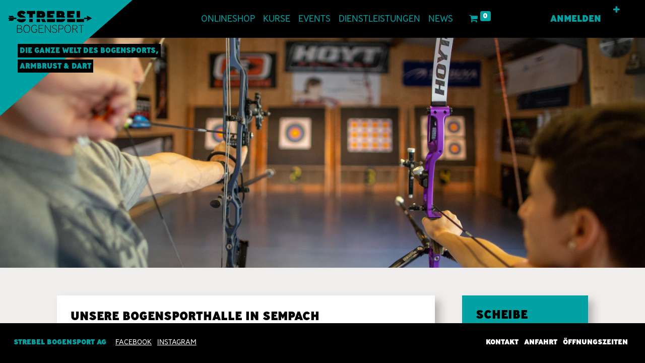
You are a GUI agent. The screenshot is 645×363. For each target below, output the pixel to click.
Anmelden (575, 18)
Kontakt (502, 341)
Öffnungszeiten (595, 341)
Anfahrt (540, 341)
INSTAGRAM (177, 341)
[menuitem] (228, 19)
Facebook (133, 341)
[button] (616, 10)
